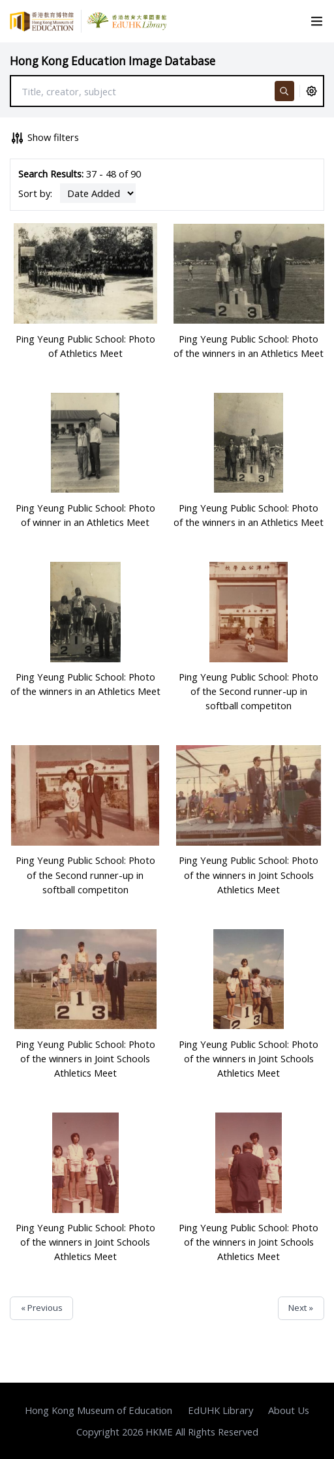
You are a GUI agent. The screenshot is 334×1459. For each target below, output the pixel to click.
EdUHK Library (220, 1410)
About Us (288, 1410)
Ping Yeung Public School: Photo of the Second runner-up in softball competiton (248, 691)
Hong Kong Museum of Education (98, 1410)
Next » (300, 1307)
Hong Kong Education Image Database (112, 61)
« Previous (42, 1307)
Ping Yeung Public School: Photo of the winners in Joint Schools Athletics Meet (248, 874)
